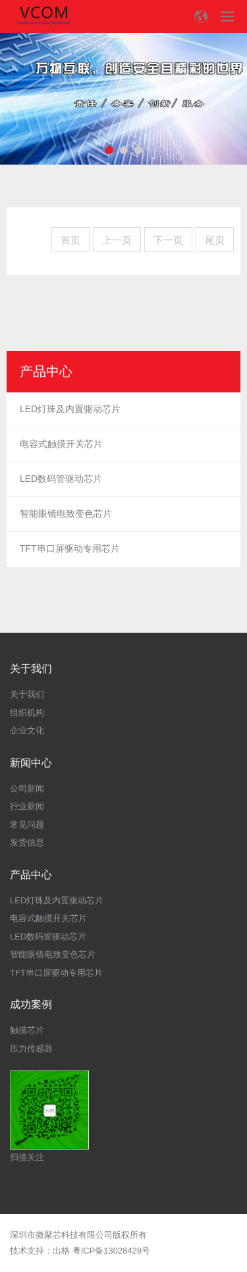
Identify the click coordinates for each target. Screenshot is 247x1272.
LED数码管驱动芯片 (61, 478)
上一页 (117, 240)
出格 (61, 1251)
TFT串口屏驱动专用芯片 (70, 548)
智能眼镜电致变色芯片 (66, 513)
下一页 (168, 240)
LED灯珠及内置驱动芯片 (70, 409)
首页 (70, 240)
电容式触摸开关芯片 (61, 443)
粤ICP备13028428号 (111, 1251)
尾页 (215, 240)
